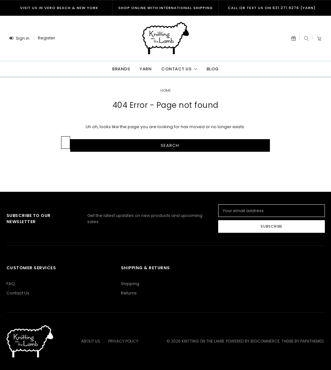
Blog (213, 69)
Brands (121, 69)
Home (165, 90)
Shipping (130, 284)
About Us (90, 341)
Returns (129, 293)
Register (46, 38)
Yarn (146, 69)
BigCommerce (265, 341)
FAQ (10, 284)
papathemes (312, 341)
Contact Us (179, 69)
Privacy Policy (123, 341)
